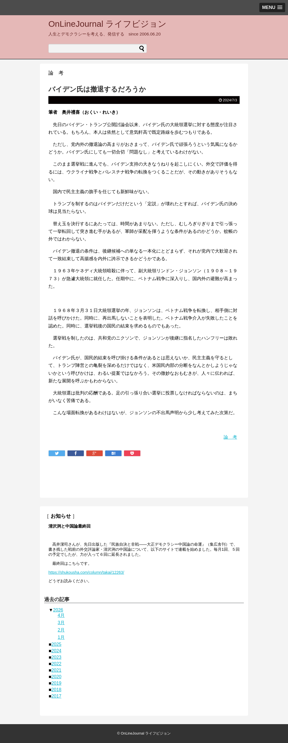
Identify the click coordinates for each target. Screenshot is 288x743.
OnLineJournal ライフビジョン (107, 23)
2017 (56, 696)
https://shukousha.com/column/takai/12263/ (86, 572)
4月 (61, 615)
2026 (58, 610)
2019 (56, 683)
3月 (61, 622)
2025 (56, 644)
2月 (61, 630)
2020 (56, 676)
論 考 (230, 437)
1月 (61, 637)
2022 (56, 663)
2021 (56, 670)
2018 (56, 689)
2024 (56, 650)
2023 (56, 657)
